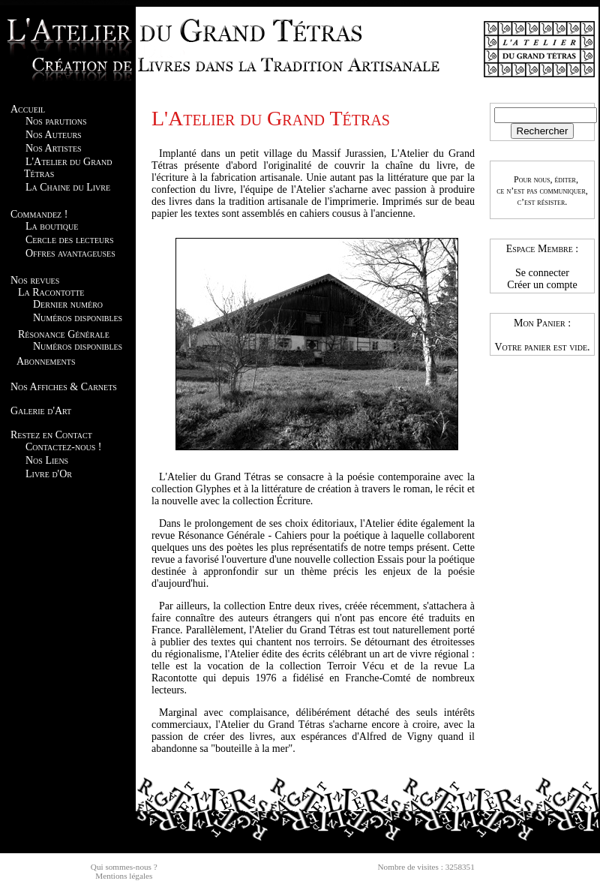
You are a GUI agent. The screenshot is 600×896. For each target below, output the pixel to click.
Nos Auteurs (54, 134)
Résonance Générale (64, 334)
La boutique (52, 226)
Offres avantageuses (71, 253)
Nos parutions (56, 121)
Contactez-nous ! (63, 447)
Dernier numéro (68, 304)
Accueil (27, 109)
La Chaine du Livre (68, 187)
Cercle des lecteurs (69, 239)
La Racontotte (51, 292)
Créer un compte (542, 284)
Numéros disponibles (77, 317)
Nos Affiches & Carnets (63, 386)
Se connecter (542, 272)
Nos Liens (47, 460)
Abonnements (45, 361)
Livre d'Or (49, 474)
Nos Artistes (54, 148)
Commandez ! (39, 214)
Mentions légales (123, 875)
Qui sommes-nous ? (124, 866)
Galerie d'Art (40, 410)
